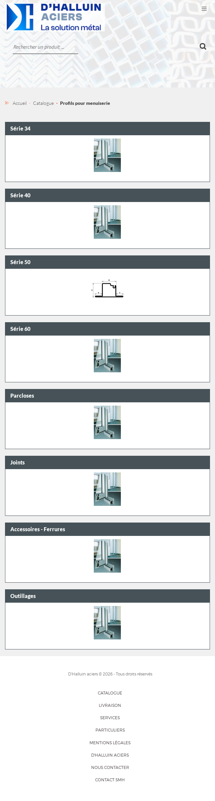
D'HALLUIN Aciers (110, 755)
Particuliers (110, 730)
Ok (203, 46)
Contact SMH (110, 779)
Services (110, 717)
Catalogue (110, 692)
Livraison (110, 705)
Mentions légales (110, 742)
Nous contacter (110, 767)
